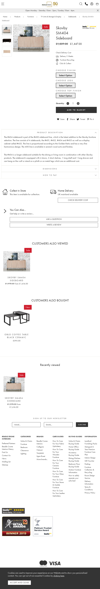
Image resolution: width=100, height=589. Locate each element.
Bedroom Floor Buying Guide (74, 465)
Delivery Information (89, 482)
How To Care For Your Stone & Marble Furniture (58, 483)
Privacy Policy (90, 492)
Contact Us (6, 455)
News (4, 458)
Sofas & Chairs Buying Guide (74, 442)
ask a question (54, 219)
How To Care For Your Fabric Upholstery (58, 443)
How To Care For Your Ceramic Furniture (58, 464)
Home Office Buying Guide (74, 447)
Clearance (25, 450)
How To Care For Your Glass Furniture (58, 473)
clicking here (58, 576)
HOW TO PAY (50, 175)
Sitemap (5, 464)
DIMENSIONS (50, 169)
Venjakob (40, 452)
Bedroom (24, 447)
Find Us (5, 452)
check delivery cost (78, 200)
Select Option (65, 75)
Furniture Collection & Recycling (89, 469)
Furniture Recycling (65, 60)
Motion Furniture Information (75, 470)
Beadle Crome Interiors (42, 442)
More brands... (42, 459)
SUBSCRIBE (82, 424)
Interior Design (90, 457)
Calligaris (40, 446)
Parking (87, 463)
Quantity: (60, 103)
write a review (54, 224)
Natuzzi (40, 449)
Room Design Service (90, 476)
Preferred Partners (8, 443)
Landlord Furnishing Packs (91, 442)
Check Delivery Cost (63, 52)
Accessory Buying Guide (74, 453)
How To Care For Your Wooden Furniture (58, 453)
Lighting (23, 453)
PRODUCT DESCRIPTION (50, 132)
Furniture (24, 443)
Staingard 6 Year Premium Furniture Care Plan (90, 450)
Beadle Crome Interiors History (8, 447)
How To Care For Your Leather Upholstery (59, 493)
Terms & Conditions (89, 487)
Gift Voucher (89, 460)
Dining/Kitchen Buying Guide (74, 459)
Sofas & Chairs (26, 440)
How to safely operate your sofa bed (74, 478)
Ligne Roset (41, 455)
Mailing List (6, 461)
